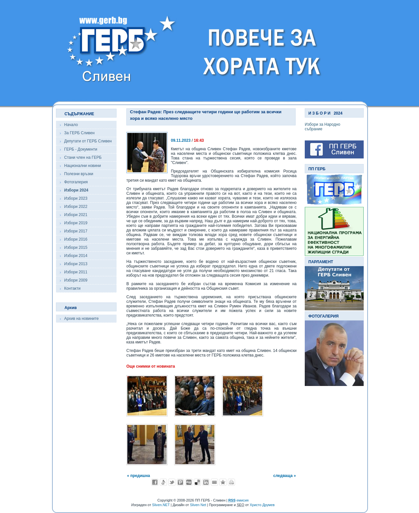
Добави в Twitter (171, 482)
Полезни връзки (78, 174)
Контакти (72, 288)
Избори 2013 (75, 264)
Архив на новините (81, 318)
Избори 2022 (75, 206)
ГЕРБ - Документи (80, 149)
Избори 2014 (75, 255)
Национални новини (82, 165)
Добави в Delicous (197, 482)
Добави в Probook (180, 482)
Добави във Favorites (223, 482)
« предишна (138, 475)
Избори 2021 (75, 214)
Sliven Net (198, 505)
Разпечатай (231, 482)
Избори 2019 (75, 223)
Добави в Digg (188, 482)
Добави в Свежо (163, 482)
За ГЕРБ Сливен (79, 133)
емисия (238, 500)
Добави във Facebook (154, 482)
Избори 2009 (75, 280)
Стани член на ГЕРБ (82, 157)
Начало (71, 124)
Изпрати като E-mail (214, 482)
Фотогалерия (76, 182)
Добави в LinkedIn (206, 482)
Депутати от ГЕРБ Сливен (88, 141)
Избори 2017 (75, 231)
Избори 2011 (75, 272)
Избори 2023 (75, 198)
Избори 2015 (75, 247)
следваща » (284, 475)
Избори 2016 (75, 239)
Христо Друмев (262, 505)
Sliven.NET (161, 505)
